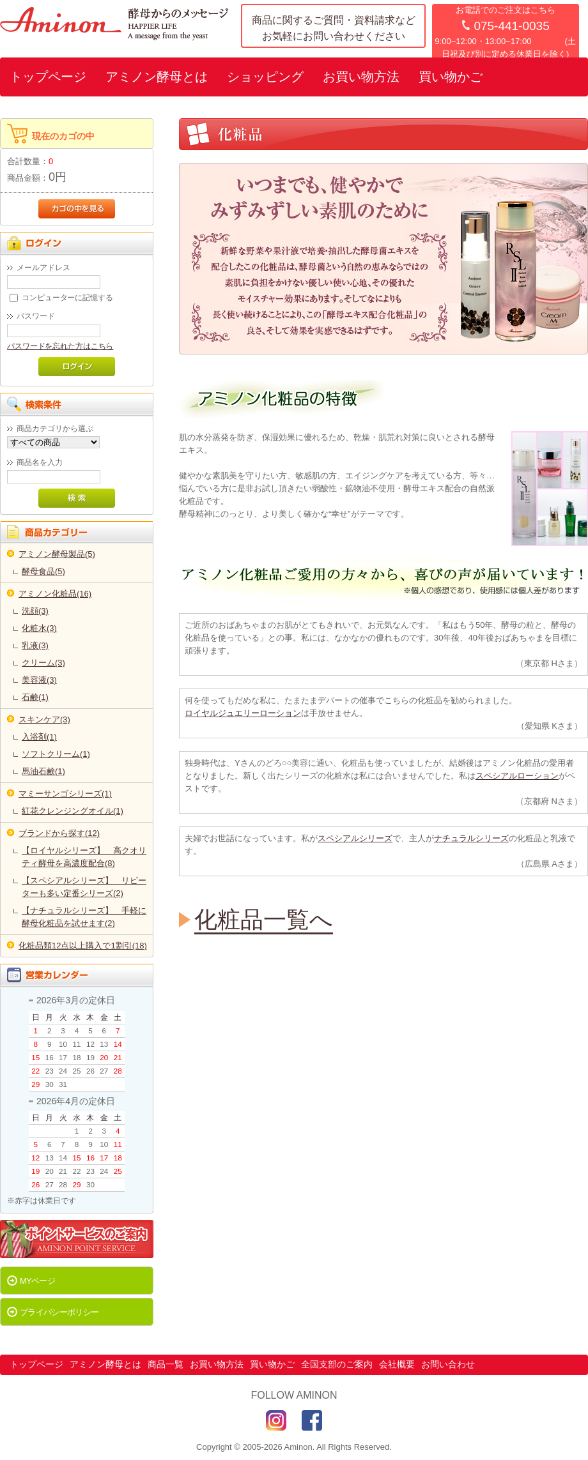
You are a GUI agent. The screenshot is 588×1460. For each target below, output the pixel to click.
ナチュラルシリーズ (471, 838)
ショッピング (265, 77)
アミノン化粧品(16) (55, 593)
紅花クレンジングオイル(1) (72, 811)
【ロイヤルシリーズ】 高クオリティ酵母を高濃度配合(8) (84, 857)
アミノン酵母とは (156, 77)
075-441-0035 (511, 26)
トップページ (48, 77)
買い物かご (451, 77)
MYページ (37, 1281)
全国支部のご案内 (337, 1364)
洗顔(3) (35, 611)
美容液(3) (39, 680)
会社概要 (397, 1364)
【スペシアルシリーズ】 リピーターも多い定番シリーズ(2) (84, 887)
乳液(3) (35, 645)
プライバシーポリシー (59, 1312)
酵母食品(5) (43, 571)
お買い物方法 (361, 77)
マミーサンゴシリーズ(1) (65, 793)
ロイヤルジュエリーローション (243, 713)
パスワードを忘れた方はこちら (60, 346)
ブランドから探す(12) (59, 833)
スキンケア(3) (44, 719)
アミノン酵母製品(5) (57, 554)
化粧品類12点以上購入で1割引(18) (83, 945)
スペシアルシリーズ (355, 838)
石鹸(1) (35, 697)
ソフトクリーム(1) (56, 754)
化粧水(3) (39, 628)
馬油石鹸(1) (43, 771)
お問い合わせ (448, 1364)
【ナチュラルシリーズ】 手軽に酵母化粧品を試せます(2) (84, 917)
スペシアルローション (517, 775)
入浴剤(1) (39, 736)
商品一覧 (165, 1364)
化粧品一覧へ (263, 919)
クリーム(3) (43, 662)
